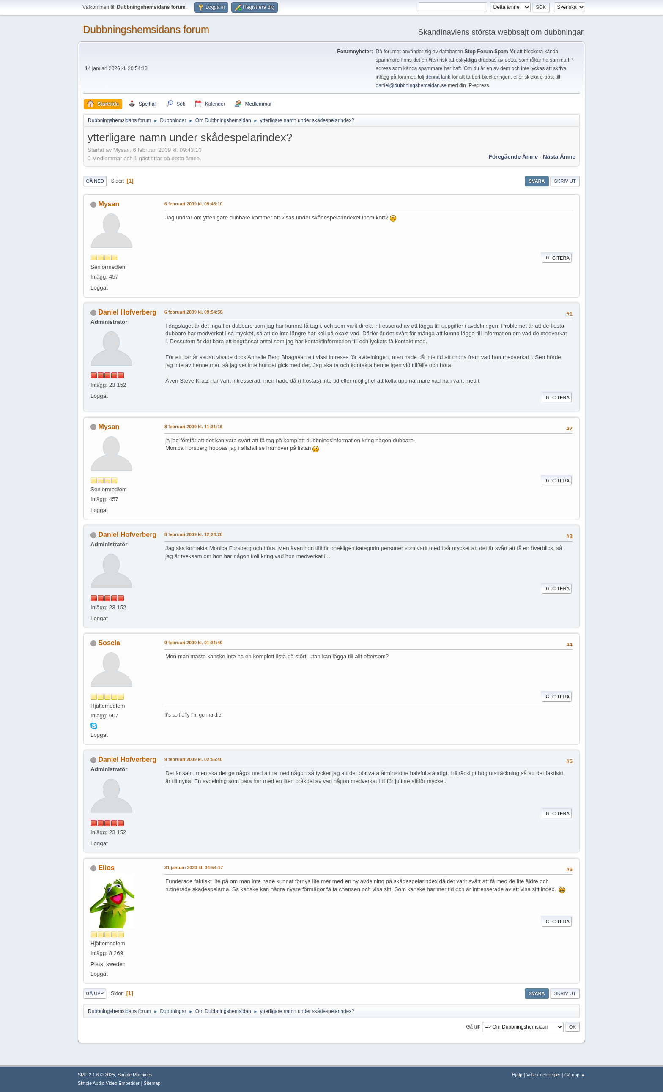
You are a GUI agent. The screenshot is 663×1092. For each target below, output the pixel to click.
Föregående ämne (513, 156)
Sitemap (152, 1083)
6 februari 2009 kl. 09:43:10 (193, 203)
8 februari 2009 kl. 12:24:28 (193, 534)
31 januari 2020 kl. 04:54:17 (193, 867)
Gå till (472, 1026)
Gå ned (95, 180)
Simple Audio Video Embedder (109, 1083)
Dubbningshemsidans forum (146, 29)
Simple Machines (135, 1074)
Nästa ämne (559, 156)
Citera (557, 257)
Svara (537, 180)
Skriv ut (565, 180)
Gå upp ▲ (574, 1074)
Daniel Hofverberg (127, 312)
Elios (106, 867)
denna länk (437, 77)
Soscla (109, 642)
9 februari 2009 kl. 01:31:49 (193, 642)
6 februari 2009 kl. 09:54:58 (193, 312)
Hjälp (517, 1074)
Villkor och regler (543, 1074)
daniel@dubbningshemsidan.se (411, 85)
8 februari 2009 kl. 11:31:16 (193, 426)
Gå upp (95, 993)
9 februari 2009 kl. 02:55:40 (193, 759)
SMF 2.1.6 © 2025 (96, 1074)
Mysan (108, 204)
